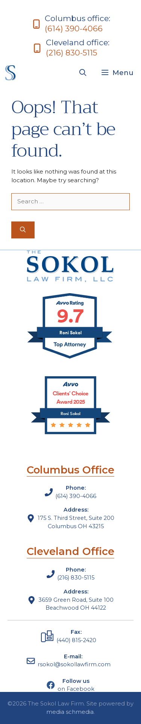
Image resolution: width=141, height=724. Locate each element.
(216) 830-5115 (71, 52)
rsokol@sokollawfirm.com (74, 664)
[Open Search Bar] (82, 72)
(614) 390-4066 (74, 28)
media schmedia (70, 711)
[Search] (23, 229)
